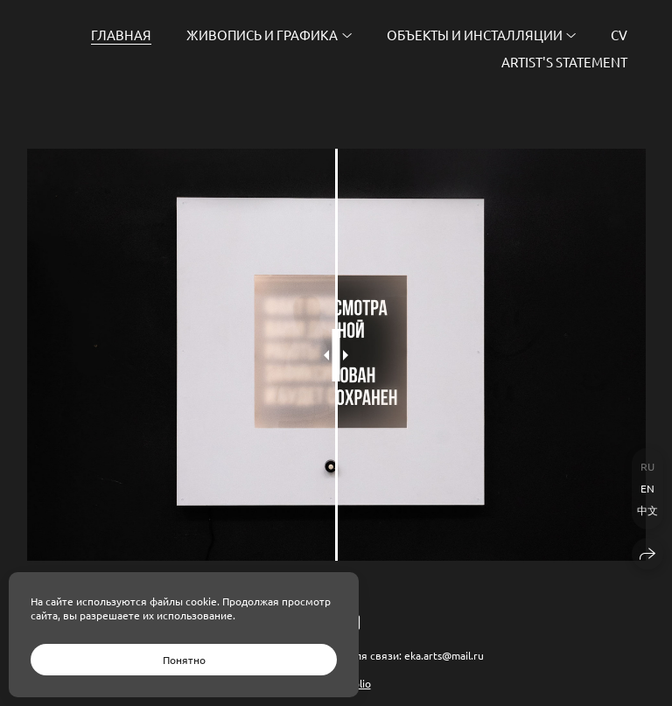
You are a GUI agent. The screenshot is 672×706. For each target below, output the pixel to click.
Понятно (184, 660)
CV (619, 34)
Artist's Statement (564, 61)
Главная (121, 34)
